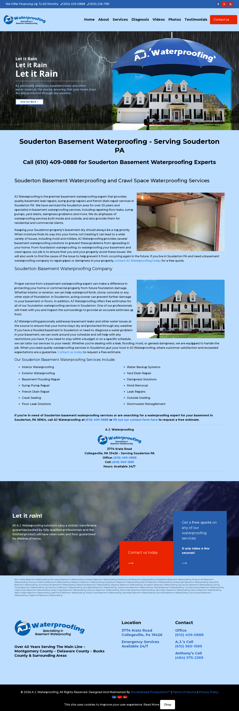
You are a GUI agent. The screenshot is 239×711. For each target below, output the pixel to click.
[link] (130, 563)
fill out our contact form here (135, 419)
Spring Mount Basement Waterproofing (63, 587)
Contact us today (69, 352)
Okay (167, 704)
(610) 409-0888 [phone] (74, 4)
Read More (151, 704)
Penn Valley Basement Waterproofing (31, 579)
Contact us (224, 19)
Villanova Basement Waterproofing (103, 590)
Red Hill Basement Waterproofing (156, 582)
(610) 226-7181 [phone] (99, 4)
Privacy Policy (208, 692)
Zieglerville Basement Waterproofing (45, 595)
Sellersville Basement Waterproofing (93, 585)
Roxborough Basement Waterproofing (190, 582)
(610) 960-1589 (123, 462)
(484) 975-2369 (189, 658)
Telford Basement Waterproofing (169, 587)
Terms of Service (184, 692)
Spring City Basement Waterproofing (195, 585)
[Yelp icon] (230, 4)
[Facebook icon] (218, 4)
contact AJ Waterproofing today (138, 260)
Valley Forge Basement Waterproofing (68, 590)
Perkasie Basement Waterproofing (101, 579)
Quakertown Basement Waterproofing (122, 582)
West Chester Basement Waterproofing (32, 592)
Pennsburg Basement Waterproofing (67, 579)
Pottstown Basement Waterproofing (87, 582)
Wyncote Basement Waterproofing (172, 592)
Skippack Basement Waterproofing (127, 585)
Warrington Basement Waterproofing (173, 590)
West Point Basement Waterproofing (68, 592)
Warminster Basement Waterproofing (137, 590)
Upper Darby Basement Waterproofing (32, 590)
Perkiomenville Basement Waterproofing (136, 579)
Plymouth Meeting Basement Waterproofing (49, 582)
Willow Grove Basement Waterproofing (104, 592)
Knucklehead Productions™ (150, 692)
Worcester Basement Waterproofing (138, 592)
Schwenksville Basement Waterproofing (57, 585)
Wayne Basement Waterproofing (206, 590)
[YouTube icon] (224, 4)
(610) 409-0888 (56, 162)
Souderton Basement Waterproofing (160, 585)
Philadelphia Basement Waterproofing (173, 579)
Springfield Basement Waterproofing (100, 587)
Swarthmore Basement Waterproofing (135, 587)
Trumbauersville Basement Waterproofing (204, 587)
